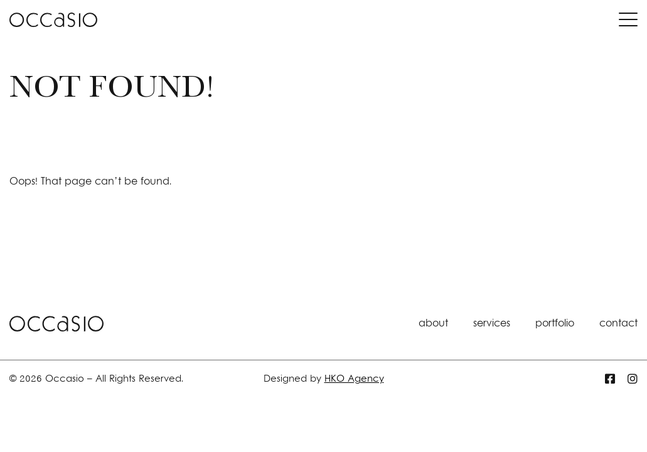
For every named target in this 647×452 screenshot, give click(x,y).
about (433, 324)
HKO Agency (354, 379)
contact (618, 324)
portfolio (554, 324)
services (491, 324)
